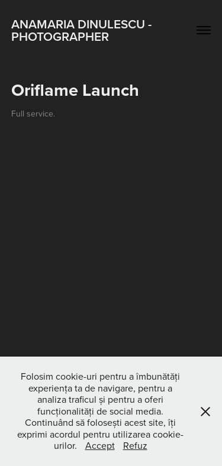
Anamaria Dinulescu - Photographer (83, 30)
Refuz (135, 445)
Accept (100, 445)
